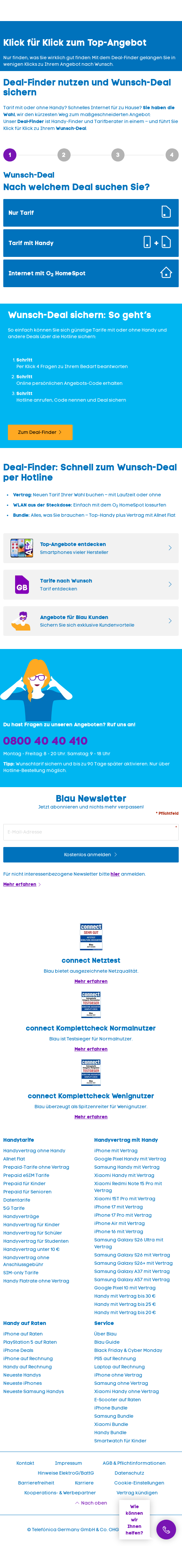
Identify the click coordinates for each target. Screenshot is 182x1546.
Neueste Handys (22, 1375)
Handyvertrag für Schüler (32, 1233)
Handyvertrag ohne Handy (34, 1151)
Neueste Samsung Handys (33, 1391)
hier (115, 874)
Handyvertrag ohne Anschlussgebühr (26, 1261)
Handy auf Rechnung (27, 1367)
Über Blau (105, 1334)
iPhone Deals (18, 1350)
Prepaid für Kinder (24, 1183)
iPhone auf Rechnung (28, 1358)
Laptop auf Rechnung (119, 1367)
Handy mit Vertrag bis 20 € (125, 1312)
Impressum (68, 1463)
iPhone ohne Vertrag (118, 1375)
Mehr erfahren (19, 884)
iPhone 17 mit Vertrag (118, 1207)
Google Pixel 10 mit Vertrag (125, 1288)
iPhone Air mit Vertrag (119, 1223)
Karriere (84, 1483)
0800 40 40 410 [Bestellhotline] (45, 741)
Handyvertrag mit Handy (126, 1140)
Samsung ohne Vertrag (121, 1383)
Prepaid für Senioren (27, 1192)
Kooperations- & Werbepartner (60, 1493)
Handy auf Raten (24, 1323)
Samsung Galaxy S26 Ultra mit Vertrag (128, 1243)
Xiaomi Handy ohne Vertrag (126, 1391)
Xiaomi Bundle (111, 1424)
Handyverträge (21, 1216)
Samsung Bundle (113, 1416)
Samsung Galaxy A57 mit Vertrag (132, 1280)
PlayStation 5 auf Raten (30, 1342)
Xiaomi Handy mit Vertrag (124, 1175)
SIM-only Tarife (20, 1273)
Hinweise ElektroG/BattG (66, 1473)
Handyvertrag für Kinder (31, 1225)
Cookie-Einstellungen (139, 1483)
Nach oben (94, 1503)
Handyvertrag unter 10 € (31, 1249)
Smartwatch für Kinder (120, 1441)
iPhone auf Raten (23, 1334)
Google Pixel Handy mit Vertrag (130, 1159)
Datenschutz (129, 1473)
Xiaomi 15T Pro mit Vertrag (124, 1199)
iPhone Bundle (110, 1408)
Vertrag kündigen (137, 1493)
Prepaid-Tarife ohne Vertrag (36, 1167)
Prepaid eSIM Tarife (26, 1175)
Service (104, 1323)
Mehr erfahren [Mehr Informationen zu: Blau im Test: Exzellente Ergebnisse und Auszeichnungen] (91, 981)
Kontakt (25, 1463)
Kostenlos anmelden (88, 855)
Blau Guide (107, 1342)
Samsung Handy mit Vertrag (127, 1167)
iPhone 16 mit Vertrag (118, 1231)
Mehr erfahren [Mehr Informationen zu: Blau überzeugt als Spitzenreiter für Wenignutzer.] (91, 1117)
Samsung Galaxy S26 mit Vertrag (132, 1255)
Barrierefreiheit (36, 1483)
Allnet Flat (14, 1159)
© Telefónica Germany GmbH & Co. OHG (73, 1530)
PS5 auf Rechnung (115, 1358)
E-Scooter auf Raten (117, 1400)
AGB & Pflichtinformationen (134, 1463)
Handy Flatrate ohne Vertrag (36, 1281)
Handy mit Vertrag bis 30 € (125, 1296)
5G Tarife (14, 1208)
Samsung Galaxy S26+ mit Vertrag (133, 1263)
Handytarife (18, 1140)
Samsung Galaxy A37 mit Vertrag (132, 1271)
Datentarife (16, 1200)
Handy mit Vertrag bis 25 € (125, 1304)
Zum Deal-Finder (37, 432)
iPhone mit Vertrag (116, 1151)
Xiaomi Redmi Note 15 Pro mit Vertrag (128, 1187)
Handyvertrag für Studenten (36, 1241)
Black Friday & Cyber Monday (128, 1350)
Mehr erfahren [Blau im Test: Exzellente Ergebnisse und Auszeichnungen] (91, 1049)
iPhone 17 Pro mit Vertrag (123, 1215)
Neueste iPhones (22, 1383)
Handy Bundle (110, 1432)
